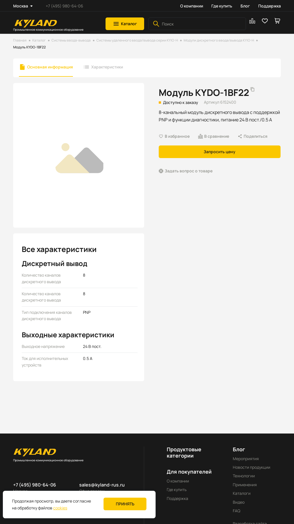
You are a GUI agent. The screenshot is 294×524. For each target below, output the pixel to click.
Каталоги (242, 493)
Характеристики (107, 67)
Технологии (244, 475)
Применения (245, 484)
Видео (239, 502)
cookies (60, 508)
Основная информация (50, 67)
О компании (191, 6)
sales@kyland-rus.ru (102, 485)
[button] (125, 23)
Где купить (221, 6)
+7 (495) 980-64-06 (64, 6)
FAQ (236, 510)
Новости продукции (251, 467)
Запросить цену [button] (219, 151)
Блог (245, 6)
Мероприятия (246, 458)
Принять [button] (125, 504)
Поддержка (269, 6)
